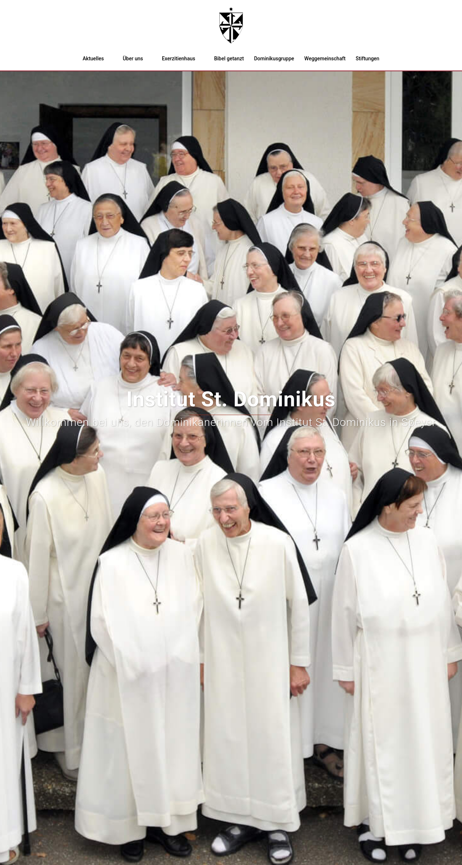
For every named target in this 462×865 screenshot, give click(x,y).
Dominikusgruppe (274, 58)
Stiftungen (367, 58)
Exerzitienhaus (178, 58)
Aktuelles (93, 58)
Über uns (133, 58)
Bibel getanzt (229, 58)
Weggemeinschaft (324, 58)
